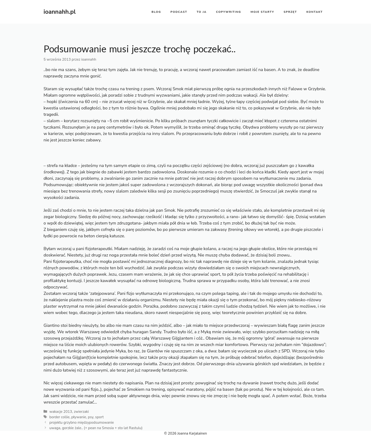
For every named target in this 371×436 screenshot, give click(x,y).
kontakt (314, 12)
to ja (202, 12)
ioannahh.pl (60, 12)
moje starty (262, 12)
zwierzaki (81, 411)
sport (99, 417)
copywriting (228, 12)
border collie (59, 417)
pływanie (78, 417)
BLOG (156, 12)
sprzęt (290, 12)
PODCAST (179, 12)
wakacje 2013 (60, 411)
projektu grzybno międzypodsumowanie (81, 422)
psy (90, 417)
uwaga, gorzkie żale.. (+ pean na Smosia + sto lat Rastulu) (95, 428)
